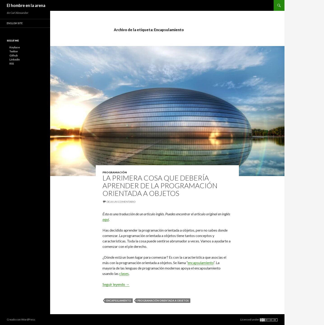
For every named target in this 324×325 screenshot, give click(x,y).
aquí (106, 219)
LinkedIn (14, 59)
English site (15, 23)
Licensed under (259, 319)
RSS (11, 63)
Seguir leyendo (116, 284)
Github (13, 55)
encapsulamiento (201, 262)
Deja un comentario (121, 201)
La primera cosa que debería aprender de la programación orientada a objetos (160, 185)
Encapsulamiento (118, 300)
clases (124, 273)
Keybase (14, 47)
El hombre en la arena (26, 5)
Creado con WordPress (21, 319)
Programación (115, 172)
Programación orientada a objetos (163, 300)
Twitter (13, 51)
